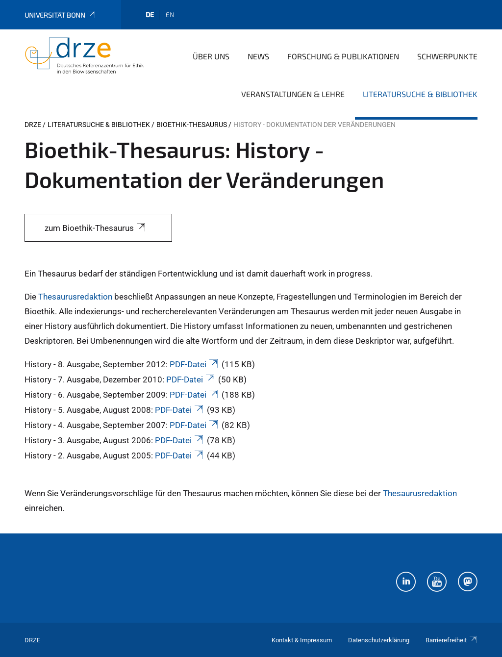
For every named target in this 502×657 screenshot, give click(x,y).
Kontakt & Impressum (302, 640)
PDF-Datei (195, 364)
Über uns (211, 56)
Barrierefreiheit (451, 640)
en (170, 14)
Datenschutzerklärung (378, 640)
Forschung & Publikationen (343, 56)
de (150, 14)
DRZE (33, 124)
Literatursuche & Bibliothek (420, 94)
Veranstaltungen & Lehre (293, 94)
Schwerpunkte (447, 56)
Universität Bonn (61, 15)
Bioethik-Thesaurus (191, 124)
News (258, 56)
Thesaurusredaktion (75, 297)
